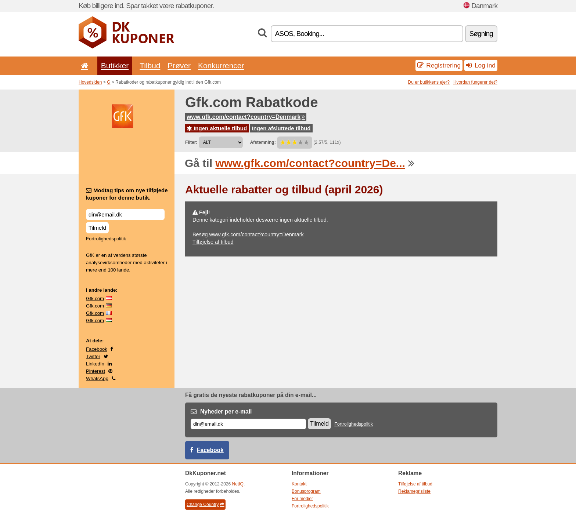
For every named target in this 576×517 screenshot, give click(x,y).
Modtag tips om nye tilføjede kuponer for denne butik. (127, 194)
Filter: (191, 142)
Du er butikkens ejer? (429, 82)
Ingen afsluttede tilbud (281, 128)
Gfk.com (95, 298)
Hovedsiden (90, 82)
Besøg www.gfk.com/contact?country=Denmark (248, 234)
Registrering (439, 65)
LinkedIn (95, 364)
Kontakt (299, 484)
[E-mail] (248, 424)
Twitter (93, 356)
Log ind (481, 65)
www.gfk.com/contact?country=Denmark (246, 117)
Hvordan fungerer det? (475, 82)
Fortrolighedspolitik (106, 238)
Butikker (115, 65)
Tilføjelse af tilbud (212, 242)
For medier (302, 498)
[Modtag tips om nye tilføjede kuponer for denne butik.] (125, 214)
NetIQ (238, 484)
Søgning (481, 33)
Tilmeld (97, 228)
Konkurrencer (221, 65)
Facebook (96, 349)
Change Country (205, 504)
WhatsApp (97, 378)
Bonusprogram (306, 491)
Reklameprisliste (414, 491)
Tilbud (150, 65)
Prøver (179, 65)
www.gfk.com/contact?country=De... (310, 163)
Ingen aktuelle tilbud (217, 128)
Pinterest (95, 371)
